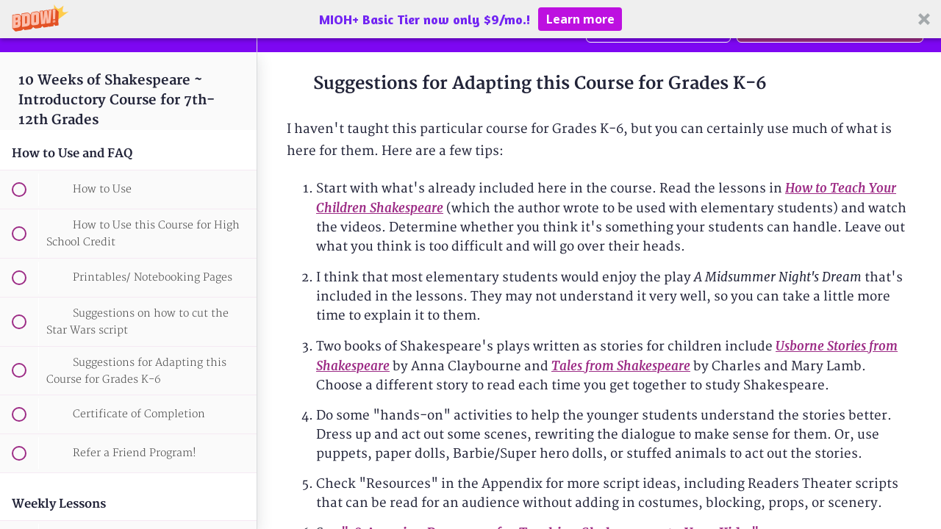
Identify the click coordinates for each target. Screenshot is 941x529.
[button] (470, 19)
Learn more (580, 19)
